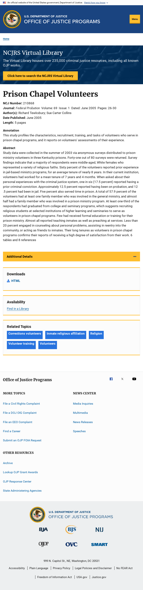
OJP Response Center (17, 481)
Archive (8, 463)
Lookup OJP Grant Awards (20, 472)
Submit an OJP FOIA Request (22, 440)
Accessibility (17, 568)
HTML (15, 281)
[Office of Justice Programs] (12, 19)
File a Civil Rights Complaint (21, 403)
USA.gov (82, 577)
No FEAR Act (124, 568)
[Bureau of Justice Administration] (43, 532)
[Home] (62, 19)
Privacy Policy (61, 568)
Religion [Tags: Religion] (96, 333)
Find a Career (11, 431)
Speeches (79, 431)
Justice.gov (99, 577)
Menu (135, 19)
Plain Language (38, 568)
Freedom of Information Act (54, 577)
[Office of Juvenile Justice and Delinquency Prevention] (43, 547)
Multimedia (80, 413)
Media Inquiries (83, 403)
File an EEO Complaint (17, 422)
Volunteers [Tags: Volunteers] (47, 343)
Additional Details (20, 256)
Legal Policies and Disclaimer (93, 568)
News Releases (83, 422)
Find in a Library (18, 309)
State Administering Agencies (22, 490)
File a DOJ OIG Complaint (19, 413)
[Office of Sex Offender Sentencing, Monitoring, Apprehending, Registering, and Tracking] (99, 546)
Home (6, 38)
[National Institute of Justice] (99, 532)
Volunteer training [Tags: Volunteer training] (21, 343)
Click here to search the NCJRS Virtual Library (40, 76)
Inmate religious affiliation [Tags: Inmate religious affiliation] (66, 333)
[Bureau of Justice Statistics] (71, 535)
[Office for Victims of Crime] (71, 547)
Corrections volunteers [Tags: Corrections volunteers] (24, 333)
